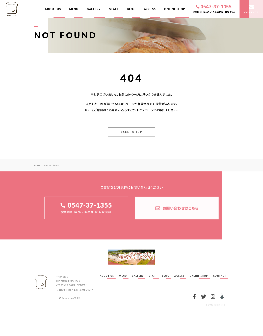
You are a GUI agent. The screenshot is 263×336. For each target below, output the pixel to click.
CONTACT (219, 275)
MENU (73, 9)
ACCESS (150, 9)
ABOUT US (53, 9)
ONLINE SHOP (174, 9)
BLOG (131, 9)
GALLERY (94, 9)
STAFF (114, 9)
